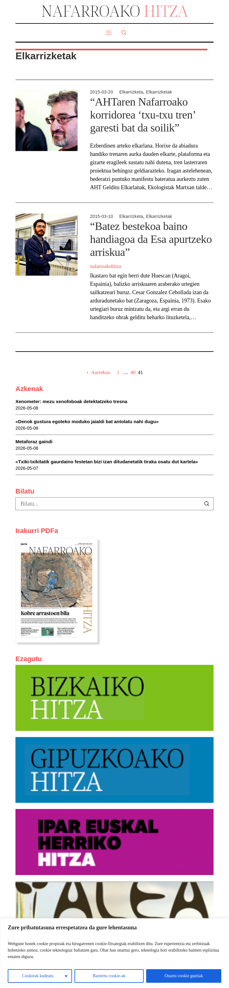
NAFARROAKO (114, 10)
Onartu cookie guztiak (183, 975)
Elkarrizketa (131, 92)
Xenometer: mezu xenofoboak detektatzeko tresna (71, 401)
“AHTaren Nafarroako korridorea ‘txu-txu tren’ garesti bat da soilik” (142, 115)
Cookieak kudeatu (37, 975)
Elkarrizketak (159, 92)
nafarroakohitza (105, 266)
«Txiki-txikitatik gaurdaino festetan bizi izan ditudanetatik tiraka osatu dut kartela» (106, 461)
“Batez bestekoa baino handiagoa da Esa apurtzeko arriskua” (151, 239)
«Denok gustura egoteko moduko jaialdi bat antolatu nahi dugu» (87, 421)
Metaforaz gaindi (34, 441)
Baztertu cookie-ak (109, 975)
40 (132, 372)
